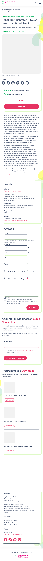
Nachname (31, 253)
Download (9, 400)
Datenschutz (24, 552)
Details (21, 100)
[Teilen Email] (27, 83)
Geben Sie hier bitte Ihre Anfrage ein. (16, 279)
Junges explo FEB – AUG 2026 (15, 421)
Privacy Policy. (19, 352)
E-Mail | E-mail (9, 341)
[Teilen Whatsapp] (22, 83)
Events (12, 9)
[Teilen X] (8, 83)
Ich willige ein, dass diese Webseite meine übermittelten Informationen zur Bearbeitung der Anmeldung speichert (22, 301)
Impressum (14, 552)
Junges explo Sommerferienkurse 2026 (18, 446)
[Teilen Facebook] (3, 83)
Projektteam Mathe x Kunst (12, 191)
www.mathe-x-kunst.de (11, 175)
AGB (31, 552)
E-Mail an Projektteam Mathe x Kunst (15, 220)
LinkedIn (6, 233)
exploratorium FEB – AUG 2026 (15, 396)
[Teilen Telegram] (17, 83)
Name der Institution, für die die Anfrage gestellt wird (20, 272)
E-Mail (6, 265)
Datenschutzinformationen (25, 350)
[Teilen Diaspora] (13, 83)
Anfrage (21, 106)
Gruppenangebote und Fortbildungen (12, 11)
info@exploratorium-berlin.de (13, 534)
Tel (5, 257)
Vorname (31, 248)
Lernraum (17, 9)
